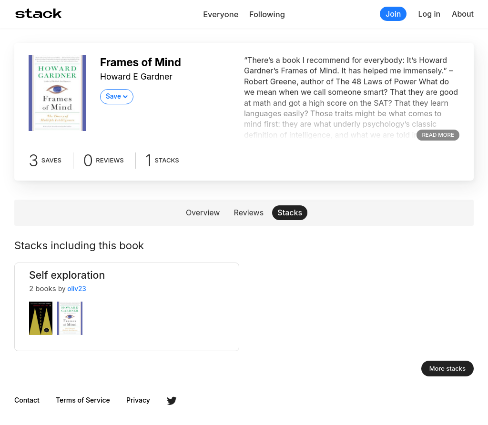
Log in (429, 14)
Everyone (220, 14)
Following (267, 14)
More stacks (447, 368)
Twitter (171, 400)
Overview (203, 212)
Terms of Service (83, 400)
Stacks (289, 212)
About (463, 14)
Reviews (249, 212)
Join (393, 14)
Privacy (138, 400)
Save (113, 96)
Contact (27, 400)
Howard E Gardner (136, 76)
